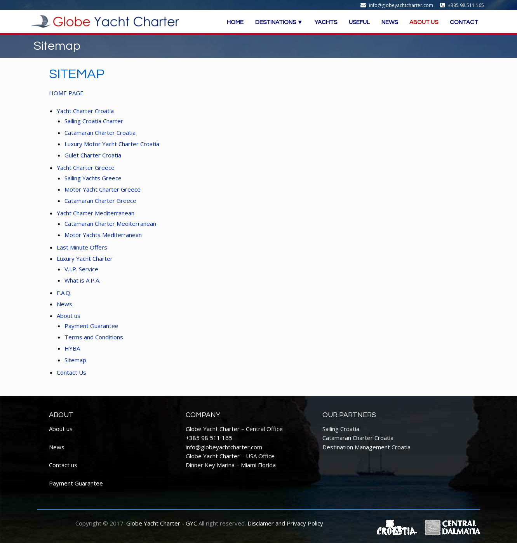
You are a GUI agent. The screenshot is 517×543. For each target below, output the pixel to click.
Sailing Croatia (340, 429)
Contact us (63, 465)
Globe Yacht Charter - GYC (161, 523)
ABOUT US (423, 22)
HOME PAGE (66, 93)
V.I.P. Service (81, 269)
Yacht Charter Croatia (85, 111)
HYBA (72, 348)
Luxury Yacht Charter (85, 258)
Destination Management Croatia (366, 447)
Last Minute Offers (82, 247)
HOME (235, 22)
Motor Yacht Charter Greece (102, 189)
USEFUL (359, 22)
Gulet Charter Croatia (92, 155)
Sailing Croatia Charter (93, 121)
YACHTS (326, 22)
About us (68, 316)
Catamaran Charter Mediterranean (110, 223)
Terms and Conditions (93, 337)
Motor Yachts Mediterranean (103, 235)
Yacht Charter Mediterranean (96, 213)
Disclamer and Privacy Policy (285, 523)
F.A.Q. (64, 293)
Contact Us (71, 372)
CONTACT (464, 22)
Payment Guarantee (91, 326)
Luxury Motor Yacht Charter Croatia (111, 144)
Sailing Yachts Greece (93, 178)
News (64, 304)
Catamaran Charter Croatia (100, 132)
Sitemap (75, 360)
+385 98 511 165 (209, 438)
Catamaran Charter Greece (100, 200)
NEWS (389, 22)
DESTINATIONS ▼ (279, 22)
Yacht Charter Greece (86, 167)
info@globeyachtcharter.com (224, 447)
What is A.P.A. (82, 280)
